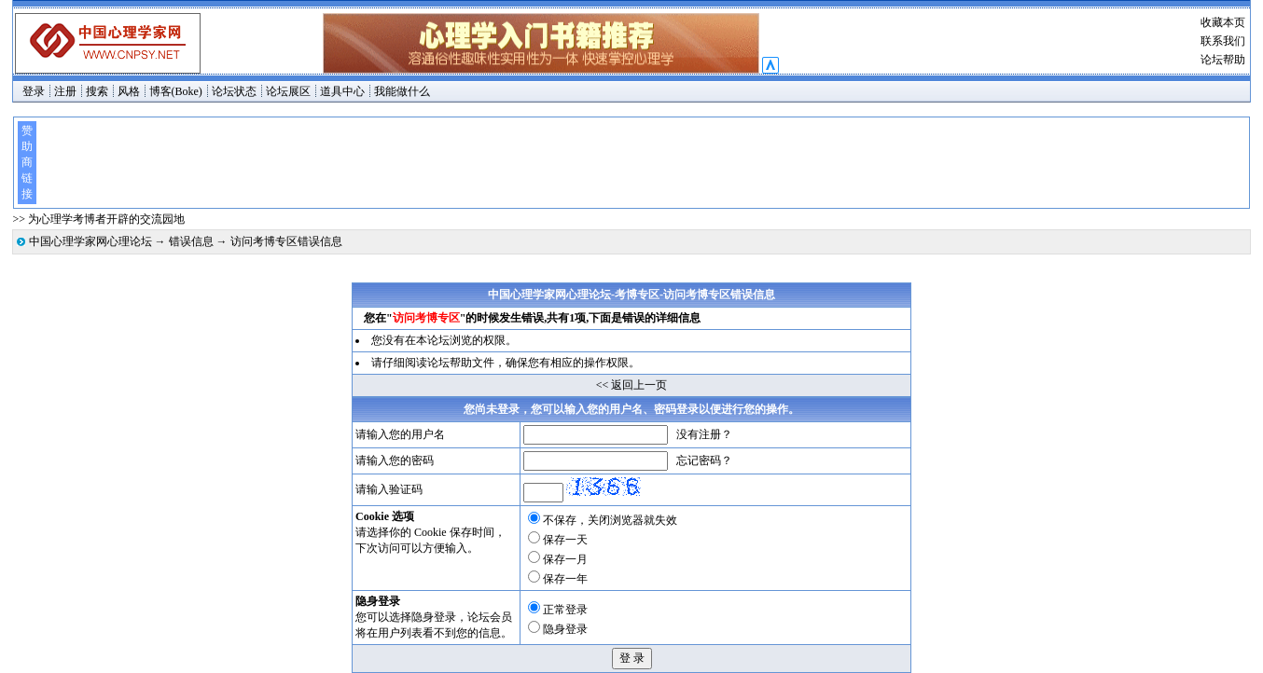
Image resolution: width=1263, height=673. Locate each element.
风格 (129, 91)
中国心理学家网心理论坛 (90, 241)
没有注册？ (704, 434)
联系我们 (1223, 41)
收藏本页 (1223, 22)
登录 (33, 91)
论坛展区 (288, 91)
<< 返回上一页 (632, 384)
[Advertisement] (641, 163)
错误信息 (191, 241)
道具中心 (342, 91)
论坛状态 (234, 91)
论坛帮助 (1223, 59)
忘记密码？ (704, 460)
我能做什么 (402, 91)
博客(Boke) (175, 91)
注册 (65, 91)
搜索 (97, 91)
